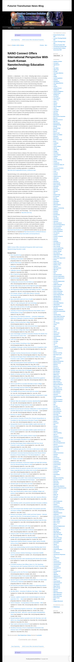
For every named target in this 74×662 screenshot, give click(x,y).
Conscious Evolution (58, 168)
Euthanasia (56, 209)
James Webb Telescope (59, 316)
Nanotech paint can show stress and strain (22, 483)
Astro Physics (56, 98)
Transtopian (56, 566)
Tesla (54, 551)
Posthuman (56, 461)
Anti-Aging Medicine (58, 83)
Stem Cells (55, 536)
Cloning (55, 158)
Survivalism (56, 542)
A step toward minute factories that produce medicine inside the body (28, 520)
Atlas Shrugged (57, 106)
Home (9, 27)
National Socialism (57, 399)
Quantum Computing (58, 477)
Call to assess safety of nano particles (20, 576)
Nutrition (55, 426)
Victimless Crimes (57, 577)
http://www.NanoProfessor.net (15, 229)
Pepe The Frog (56, 441)
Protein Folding (57, 469)
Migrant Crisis (56, 376)
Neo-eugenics (56, 408)
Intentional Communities (59, 311)
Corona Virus (56, 169)
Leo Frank (55, 329)
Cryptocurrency (57, 176)
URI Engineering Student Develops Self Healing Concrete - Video (28, 289)
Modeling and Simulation (17, 258)
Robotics (55, 491)
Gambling (55, 241)
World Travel (56, 597)
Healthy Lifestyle (57, 263)
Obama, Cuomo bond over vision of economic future (24, 326)
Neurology (55, 414)
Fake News (56, 218)
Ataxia (54, 101)
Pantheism (55, 436)
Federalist (55, 221)
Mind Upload (56, 377)
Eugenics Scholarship (58, 208)
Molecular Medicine (58, 384)
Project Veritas (56, 467)
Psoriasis (55, 472)
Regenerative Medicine (58, 486)
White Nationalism (57, 592)
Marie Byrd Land (57, 354)
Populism (55, 454)
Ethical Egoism (57, 204)
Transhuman (56, 561)
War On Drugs (56, 587)
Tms (54, 556)
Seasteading (56, 506)
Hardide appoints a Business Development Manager (24, 537)
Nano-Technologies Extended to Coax (20, 439)
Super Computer (57, 539)
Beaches (55, 118)
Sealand (55, 504)
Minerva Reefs (56, 381)
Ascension (55, 96)
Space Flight (56, 519)
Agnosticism (56, 64)
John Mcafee (56, 323)
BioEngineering (57, 124)
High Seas (55, 269)
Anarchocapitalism (57, 78)
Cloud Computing (57, 159)
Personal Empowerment (59, 442)
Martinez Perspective (58, 361)
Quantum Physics (57, 479)
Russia (55, 499)
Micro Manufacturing (16, 255)
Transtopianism (57, 567)
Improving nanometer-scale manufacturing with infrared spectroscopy (29, 558)
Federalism (56, 219)
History (55, 271)
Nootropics (56, 422)
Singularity (56, 514)
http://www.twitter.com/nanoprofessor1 (30, 233)
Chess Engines (57, 154)
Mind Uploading (57, 379)
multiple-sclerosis (57, 387)
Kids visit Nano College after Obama (20, 330)
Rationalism (56, 482)
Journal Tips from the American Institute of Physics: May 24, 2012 (28, 366)
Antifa (54, 84)
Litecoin (55, 343)
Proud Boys (56, 471)
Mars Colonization (57, 358)
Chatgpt (55, 151)
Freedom (55, 234)
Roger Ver (55, 494)
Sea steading (56, 502)
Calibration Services (16, 270)
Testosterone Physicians (59, 554)
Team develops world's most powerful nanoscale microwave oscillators (29, 503)
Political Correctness (58, 452)
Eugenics (55, 206)
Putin (54, 476)
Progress (55, 466)
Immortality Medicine (58, 303)
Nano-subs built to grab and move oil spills (22, 299)
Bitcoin (55, 131)
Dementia (55, 188)
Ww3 (54, 599)
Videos (55, 579)
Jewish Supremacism (58, 318)
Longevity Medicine (58, 348)
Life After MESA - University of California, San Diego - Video (26, 591)
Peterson (55, 444)
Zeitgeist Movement (58, 601)
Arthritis (55, 86)
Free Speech (56, 233)
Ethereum (55, 203)
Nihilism (55, 421)
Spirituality (56, 527)
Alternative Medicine (58, 73)
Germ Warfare (56, 253)
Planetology (56, 449)
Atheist (55, 104)
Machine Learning (57, 352)
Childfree (55, 156)
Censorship (56, 149)
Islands (55, 312)
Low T (54, 349)
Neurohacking (56, 412)
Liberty (55, 337)
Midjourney (56, 374)
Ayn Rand (55, 111)
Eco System (56, 196)
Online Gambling (57, 432)
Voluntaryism (56, 584)
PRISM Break (56, 607)
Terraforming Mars (57, 549)
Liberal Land (56, 333)
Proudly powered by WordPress (33, 658)
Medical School (57, 362)
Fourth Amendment (58, 231)
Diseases (55, 191)
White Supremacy (57, 596)
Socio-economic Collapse (59, 516)
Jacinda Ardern (57, 314)
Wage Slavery (56, 586)
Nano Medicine (57, 391)
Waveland (55, 589)
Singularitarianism (57, 512)
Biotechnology (56, 128)
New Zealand (56, 419)
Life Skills (55, 341)
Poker (54, 451)
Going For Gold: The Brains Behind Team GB (22, 533)
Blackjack (55, 136)
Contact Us (24, 27)
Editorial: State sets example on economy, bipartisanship (25, 401)
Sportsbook (56, 531)
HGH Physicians (57, 268)
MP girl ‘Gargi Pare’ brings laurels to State (21, 405)
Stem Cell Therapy (57, 534)
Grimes (55, 259)
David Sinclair (56, 183)
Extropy (55, 216)
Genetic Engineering (58, 248)
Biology (55, 126)
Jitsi (54, 321)
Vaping (55, 572)
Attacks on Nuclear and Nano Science (20, 374)
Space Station (56, 521)
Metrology (13, 266)
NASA (54, 397)
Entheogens (56, 201)
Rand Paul (55, 481)
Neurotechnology (57, 416)
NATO (54, 402)
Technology (56, 547)
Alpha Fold (56, 69)
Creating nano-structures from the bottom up (22, 282)
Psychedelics (56, 474)
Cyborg (55, 179)
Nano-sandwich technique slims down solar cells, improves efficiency (28, 497)
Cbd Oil (55, 148)
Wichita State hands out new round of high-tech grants (25, 285)
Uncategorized (56, 571)
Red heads (55, 484)
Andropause (56, 81)
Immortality (56, 301)
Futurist (55, 239)
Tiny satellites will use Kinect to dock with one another (25, 391)
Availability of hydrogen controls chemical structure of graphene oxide (29, 347)
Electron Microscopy (16, 262)
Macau (54, 351)
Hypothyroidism (57, 299)
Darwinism (55, 181)
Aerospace (55, 63)
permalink (39, 635)
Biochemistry (56, 123)
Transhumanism (57, 562)
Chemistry (55, 153)
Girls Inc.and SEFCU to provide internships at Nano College (26, 383)
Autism (55, 108)
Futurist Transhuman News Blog (26, 6)
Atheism (55, 103)
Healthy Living (56, 264)
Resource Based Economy (59, 487)
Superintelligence (57, 541)
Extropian (55, 213)
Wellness (55, 591)
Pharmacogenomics (58, 446)
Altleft (54, 74)
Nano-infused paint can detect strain (20, 474)
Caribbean (55, 143)
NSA (54, 424)
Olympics (55, 431)
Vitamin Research (57, 582)
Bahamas (55, 113)
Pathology (55, 439)
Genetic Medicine (57, 249)
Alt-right (55, 71)
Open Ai (55, 434)
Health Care (56, 261)
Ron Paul (55, 496)
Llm (54, 344)
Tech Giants (56, 546)
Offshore (55, 429)
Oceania (55, 427)
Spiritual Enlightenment (59, 526)
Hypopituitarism (57, 298)
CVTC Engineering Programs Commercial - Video (23, 608)
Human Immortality (58, 291)
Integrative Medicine (58, 309)
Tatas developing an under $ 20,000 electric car (23, 487)
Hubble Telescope (57, 284)
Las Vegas (55, 328)
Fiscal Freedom (57, 228)
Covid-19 (55, 173)
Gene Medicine (57, 243)
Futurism (55, 238)
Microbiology (56, 371)
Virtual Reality (56, 581)
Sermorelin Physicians (58, 509)
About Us (32, 27)
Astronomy (56, 99)
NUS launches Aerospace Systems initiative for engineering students (28, 585)
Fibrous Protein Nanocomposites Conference (22, 529)
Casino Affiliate (57, 146)
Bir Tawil (55, 129)
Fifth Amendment (57, 223)
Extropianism (56, 214)
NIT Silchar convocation (17, 458)
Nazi (54, 404)
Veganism (55, 574)
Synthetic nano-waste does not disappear (21, 370)
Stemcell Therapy (57, 537)
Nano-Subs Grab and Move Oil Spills (20, 307)
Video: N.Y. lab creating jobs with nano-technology (24, 303)
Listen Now (13, 339)
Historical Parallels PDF (59, 44)
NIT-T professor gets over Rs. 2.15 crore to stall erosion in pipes (27, 449)
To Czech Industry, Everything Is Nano (20, 343)
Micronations (56, 372)
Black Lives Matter (57, 134)
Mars (54, 356)
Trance (55, 559)
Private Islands (57, 464)
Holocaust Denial (57, 274)
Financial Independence (59, 224)
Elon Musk (55, 199)
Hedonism (55, 266)
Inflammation (56, 304)
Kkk (54, 326)
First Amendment (57, 226)
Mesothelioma (56, 369)
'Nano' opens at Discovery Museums (20, 624)
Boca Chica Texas (57, 139)
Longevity (55, 346)
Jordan (55, 324)
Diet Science (56, 189)
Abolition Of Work (57, 61)
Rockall (55, 492)
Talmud (55, 544)
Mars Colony (56, 359)
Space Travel (56, 522)
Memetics (55, 366)
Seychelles (56, 511)
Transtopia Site (16, 27)
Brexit (54, 141)
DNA (54, 193)
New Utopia (56, 417)
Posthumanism (57, 462)
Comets (55, 161)
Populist (55, 456)
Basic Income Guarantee (59, 116)
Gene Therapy (56, 244)
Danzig (29, 635)
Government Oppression (59, 258)
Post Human (56, 457)
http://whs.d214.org (27, 212)
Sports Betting (56, 529)
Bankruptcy (56, 114)
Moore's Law (56, 386)
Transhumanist (57, 564)
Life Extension (56, 339)
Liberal (55, 331)
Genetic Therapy (57, 251)
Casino (55, 144)
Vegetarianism (56, 576)
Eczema (55, 198)
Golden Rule (56, 256)
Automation (56, 109)
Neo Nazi (55, 406)
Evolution (55, 211)
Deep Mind (55, 186)
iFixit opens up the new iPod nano (19, 572)
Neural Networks (57, 411)
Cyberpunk (56, 178)
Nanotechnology (15, 278)
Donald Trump (56, 194)
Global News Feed (57, 254)
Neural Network (57, 409)
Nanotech (55, 394)
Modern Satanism (57, 383)
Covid (54, 171)
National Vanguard (57, 401)
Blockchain (56, 138)
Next (46, 45)
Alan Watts (56, 68)
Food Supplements (57, 229)
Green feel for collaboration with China (21, 526)
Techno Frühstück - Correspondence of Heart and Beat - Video (27, 602)
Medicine (55, 364)
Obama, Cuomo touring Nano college (20, 322)
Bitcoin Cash (56, 133)
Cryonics (55, 174)
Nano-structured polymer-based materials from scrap (24, 362)
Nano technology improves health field (20, 387)
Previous (41, 45)
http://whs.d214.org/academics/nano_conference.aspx (22, 170)
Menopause (56, 368)
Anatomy (55, 79)
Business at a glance (16, 414)
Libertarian (56, 334)
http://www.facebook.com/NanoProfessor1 (35, 231)
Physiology (56, 447)
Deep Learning (56, 184)
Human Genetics (57, 289)
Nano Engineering (22, 635)
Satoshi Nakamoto (57, 501)
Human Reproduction (58, 294)
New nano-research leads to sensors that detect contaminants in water (29, 395)
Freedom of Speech (58, 236)
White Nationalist (57, 594)
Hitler (54, 273)
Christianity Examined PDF (59, 46)
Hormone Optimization (58, 276)
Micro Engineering (15, 274)
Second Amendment (58, 507)
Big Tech (55, 121)
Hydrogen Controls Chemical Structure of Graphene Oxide (26, 353)
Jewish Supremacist (58, 319)
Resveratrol (56, 489)
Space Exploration (57, 517)
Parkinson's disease (58, 437)
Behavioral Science (58, 119)
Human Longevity (57, 293)
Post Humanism (57, 459)
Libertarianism (56, 336)
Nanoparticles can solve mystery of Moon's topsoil (24, 435)
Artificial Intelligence (58, 91)
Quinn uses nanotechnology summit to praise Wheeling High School (28, 547)
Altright (55, 76)
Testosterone (56, 552)
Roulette (55, 497)
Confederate (56, 163)
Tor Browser (56, 557)
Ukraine (55, 569)
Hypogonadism (57, 296)
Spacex (55, 524)
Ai (53, 66)
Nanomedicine (56, 392)
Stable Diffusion (57, 532)
